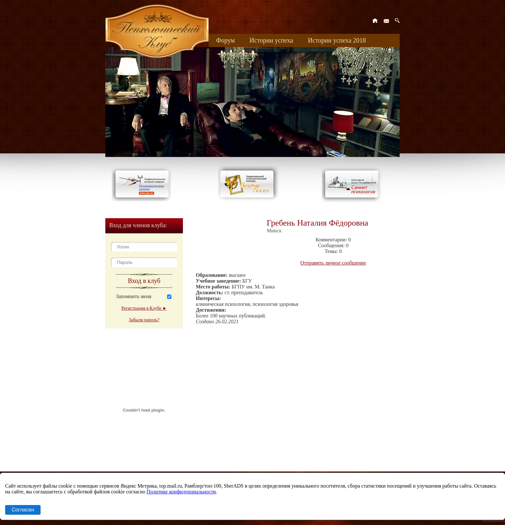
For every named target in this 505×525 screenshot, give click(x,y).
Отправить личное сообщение (333, 263)
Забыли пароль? (144, 319)
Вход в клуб (144, 280)
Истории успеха (271, 40)
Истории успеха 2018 (337, 40)
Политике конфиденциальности (181, 491)
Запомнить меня (133, 296)
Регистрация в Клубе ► (144, 308)
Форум (225, 40)
